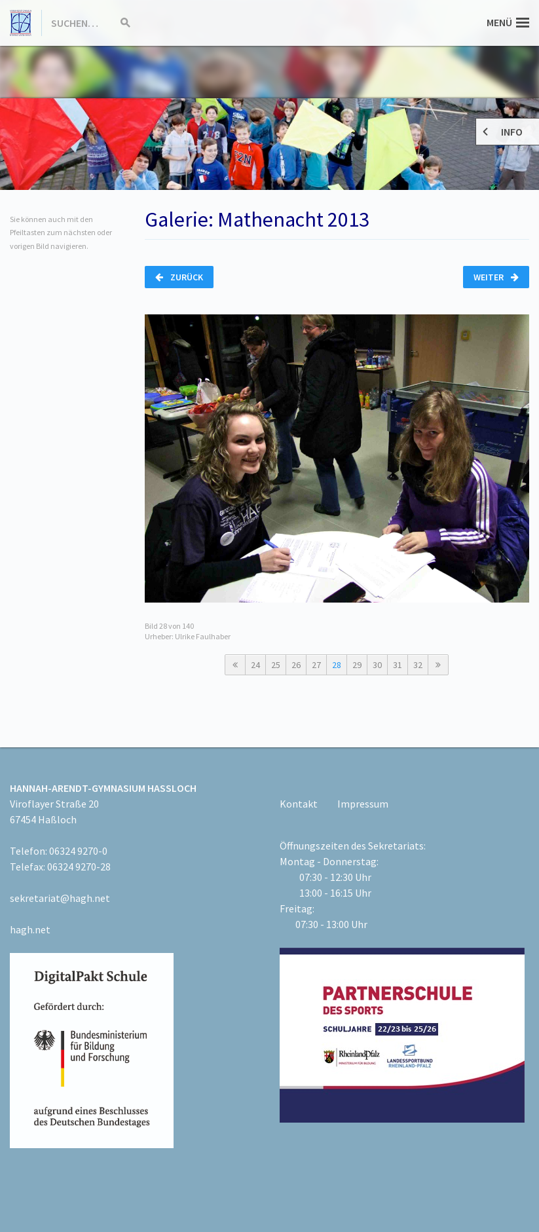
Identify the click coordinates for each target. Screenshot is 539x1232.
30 (377, 665)
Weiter (496, 277)
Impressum (362, 803)
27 (316, 665)
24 (255, 665)
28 (336, 665)
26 (296, 665)
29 (357, 665)
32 (417, 665)
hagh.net (30, 929)
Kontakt (299, 803)
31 (397, 665)
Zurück (179, 277)
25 (275, 665)
